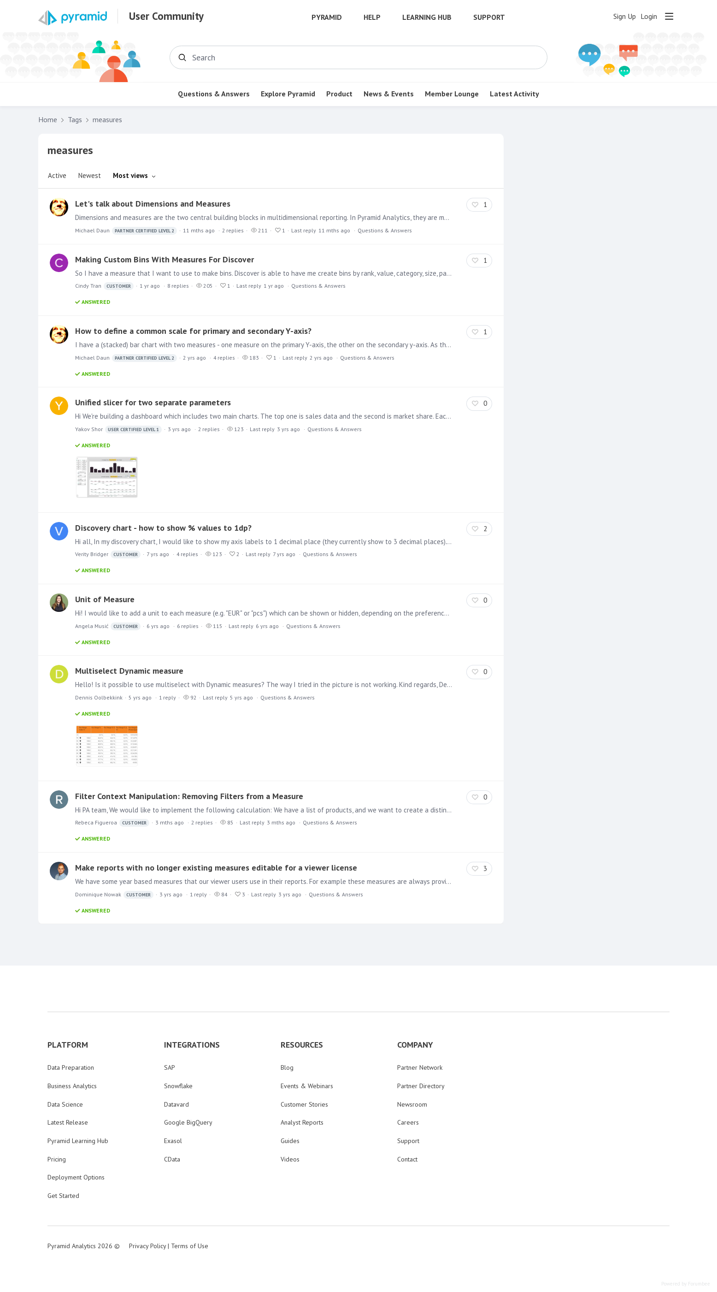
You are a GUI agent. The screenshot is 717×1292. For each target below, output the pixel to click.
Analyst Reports (302, 1122)
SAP (169, 1067)
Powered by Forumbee (685, 1284)
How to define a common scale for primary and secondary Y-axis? (193, 331)
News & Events (389, 93)
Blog (287, 1067)
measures (107, 119)
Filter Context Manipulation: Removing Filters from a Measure (189, 796)
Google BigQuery (188, 1122)
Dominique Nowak (114, 895)
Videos (290, 1159)
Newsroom (412, 1104)
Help (372, 17)
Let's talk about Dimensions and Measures (152, 203)
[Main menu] (669, 16)
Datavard (176, 1104)
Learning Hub (427, 17)
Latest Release (67, 1122)
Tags (75, 119)
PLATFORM (67, 1045)
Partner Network (419, 1067)
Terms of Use (189, 1246)
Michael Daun (126, 231)
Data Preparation (70, 1067)
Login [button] (649, 16)
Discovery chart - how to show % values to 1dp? (163, 527)
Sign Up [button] (624, 16)
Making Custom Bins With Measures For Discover (164, 259)
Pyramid (326, 17)
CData (172, 1159)
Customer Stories (304, 1104)
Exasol (173, 1141)
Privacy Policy (147, 1246)
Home (47, 119)
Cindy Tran (104, 286)
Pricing (56, 1159)
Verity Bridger (108, 554)
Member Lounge (452, 93)
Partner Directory (421, 1086)
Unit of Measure (105, 599)
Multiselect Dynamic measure (129, 670)
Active (57, 175)
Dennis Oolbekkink (99, 697)
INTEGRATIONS (192, 1045)
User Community (166, 16)
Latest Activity (514, 93)
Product (339, 93)
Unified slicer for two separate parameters (153, 402)
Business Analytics (72, 1086)
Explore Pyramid (288, 93)
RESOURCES (302, 1045)
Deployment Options (76, 1177)
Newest (89, 175)
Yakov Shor (118, 429)
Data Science (65, 1104)
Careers (408, 1122)
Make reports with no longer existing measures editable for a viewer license (216, 867)
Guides (290, 1141)
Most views (130, 175)
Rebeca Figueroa (112, 823)
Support (489, 17)
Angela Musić (108, 626)
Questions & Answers (214, 93)
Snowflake (178, 1086)
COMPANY (415, 1045)
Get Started (63, 1195)
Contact (407, 1159)
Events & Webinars (307, 1086)
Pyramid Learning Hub (77, 1141)
